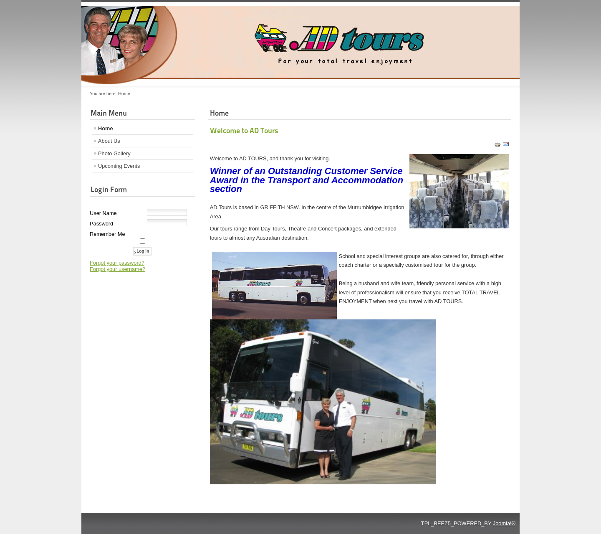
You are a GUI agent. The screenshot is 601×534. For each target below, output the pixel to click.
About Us (109, 141)
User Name (103, 213)
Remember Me (107, 234)
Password (101, 223)
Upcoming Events (119, 166)
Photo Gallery (114, 153)
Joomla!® (504, 523)
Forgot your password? (117, 263)
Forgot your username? (117, 269)
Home (105, 128)
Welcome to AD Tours (244, 130)
